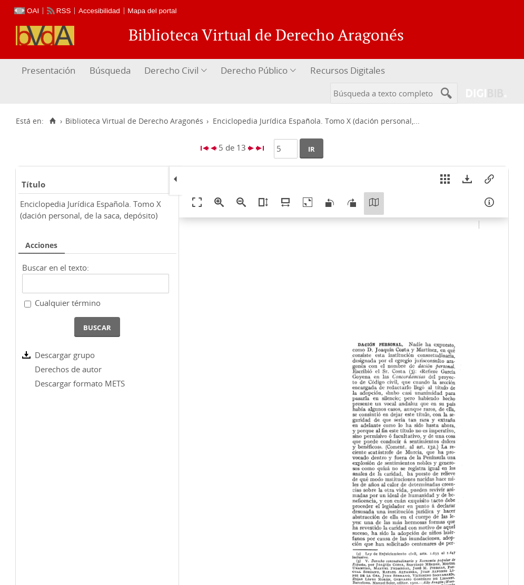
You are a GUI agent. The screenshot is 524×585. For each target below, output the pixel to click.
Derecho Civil (171, 70)
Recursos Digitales (347, 70)
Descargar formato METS (80, 383)
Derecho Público (254, 70)
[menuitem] (49, 71)
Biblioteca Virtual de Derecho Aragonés (134, 121)
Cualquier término (68, 303)
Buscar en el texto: (55, 267)
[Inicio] (52, 121)
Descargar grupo (65, 355)
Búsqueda (110, 70)
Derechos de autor (68, 369)
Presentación (48, 70)
